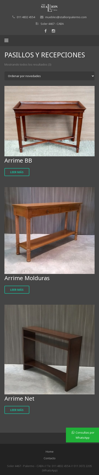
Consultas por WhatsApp (85, 435)
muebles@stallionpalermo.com (66, 17)
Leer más (17, 172)
